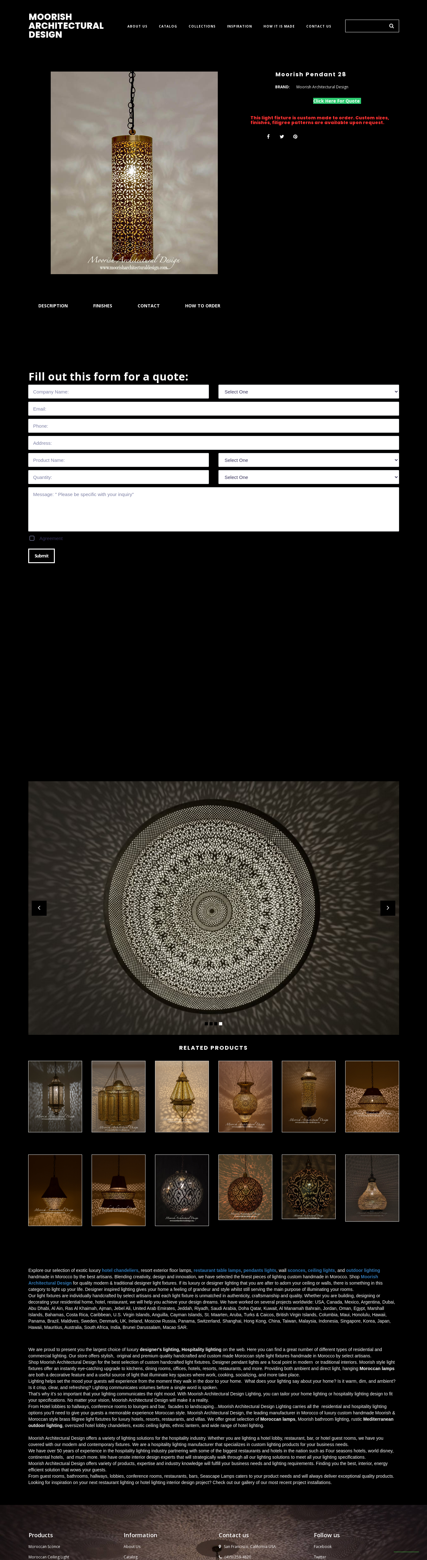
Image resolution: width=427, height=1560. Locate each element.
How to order (136, 1445)
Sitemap (131, 1507)
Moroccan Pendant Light (50, 1455)
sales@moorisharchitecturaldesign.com (261, 1445)
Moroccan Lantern (45, 1476)
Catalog (131, 1435)
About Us (132, 1425)
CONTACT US (318, 26)
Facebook (323, 1425)
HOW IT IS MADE (279, 26)
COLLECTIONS (202, 26)
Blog (128, 1497)
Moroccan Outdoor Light (51, 1445)
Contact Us (133, 1455)
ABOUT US (137, 26)
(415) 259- (233, 1435)
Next (387, 908)
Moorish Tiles (136, 1466)
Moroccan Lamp (43, 1486)
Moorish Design (138, 1476)
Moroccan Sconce (44, 1425)
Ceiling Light (58, 1435)
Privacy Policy (136, 1486)
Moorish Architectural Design (332, 1553)
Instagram (323, 1455)
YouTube (322, 1445)
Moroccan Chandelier (48, 1466)
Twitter (320, 1435)
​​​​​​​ (369, 1529)
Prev (40, 908)
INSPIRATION (239, 26)
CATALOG (168, 26)
